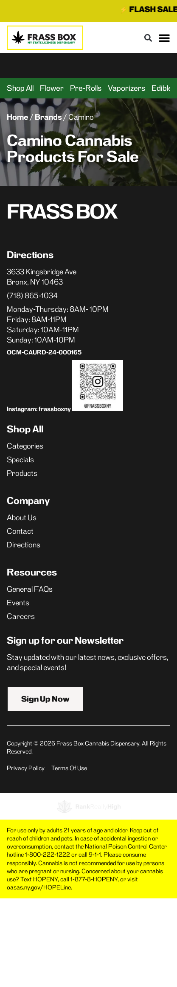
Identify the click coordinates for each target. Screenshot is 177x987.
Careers (21, 616)
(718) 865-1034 (32, 296)
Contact (20, 531)
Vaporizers (126, 88)
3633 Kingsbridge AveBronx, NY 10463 (41, 277)
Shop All (20, 88)
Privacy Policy (26, 768)
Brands (48, 117)
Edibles (164, 88)
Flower (52, 88)
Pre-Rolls (85, 88)
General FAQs (30, 589)
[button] (148, 38)
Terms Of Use (69, 768)
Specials (20, 460)
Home (17, 117)
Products (22, 473)
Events (18, 603)
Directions (23, 545)
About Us (22, 517)
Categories (25, 446)
